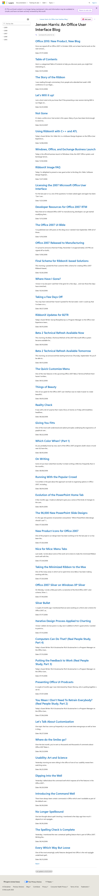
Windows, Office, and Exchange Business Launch (65, 149)
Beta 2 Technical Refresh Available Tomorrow (63, 351)
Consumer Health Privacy (59, 887)
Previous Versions (18, 887)
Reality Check (43, 405)
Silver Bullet (42, 603)
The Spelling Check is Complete (55, 829)
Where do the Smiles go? (50, 739)
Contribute (36, 887)
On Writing (42, 459)
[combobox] (16, 23)
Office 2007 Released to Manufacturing (59, 243)
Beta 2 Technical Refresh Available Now (59, 333)
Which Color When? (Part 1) (52, 441)
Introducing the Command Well (55, 793)
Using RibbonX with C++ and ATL (56, 131)
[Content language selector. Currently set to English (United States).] (11, 881)
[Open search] (89, 3)
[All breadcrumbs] (37, 19)
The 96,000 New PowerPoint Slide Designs (61, 513)
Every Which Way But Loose (52, 847)
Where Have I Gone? (48, 279)
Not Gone (41, 113)
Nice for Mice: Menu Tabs (51, 549)
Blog (27, 887)
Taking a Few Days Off (48, 297)
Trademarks (84, 887)
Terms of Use (75, 887)
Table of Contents (46, 59)
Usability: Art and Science (51, 757)
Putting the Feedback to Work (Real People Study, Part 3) (62, 662)
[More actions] (95, 19)
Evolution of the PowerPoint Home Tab (59, 495)
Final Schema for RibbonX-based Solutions (61, 261)
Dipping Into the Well (48, 775)
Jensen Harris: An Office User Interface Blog (53, 19)
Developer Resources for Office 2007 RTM (61, 207)
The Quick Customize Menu (52, 369)
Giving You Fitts (45, 423)
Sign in (94, 3)
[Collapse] (28, 19)
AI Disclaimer (6, 887)
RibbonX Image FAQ (47, 167)
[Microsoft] (3, 2)
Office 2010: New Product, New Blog (57, 41)
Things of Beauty (45, 387)
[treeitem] (16, 27)
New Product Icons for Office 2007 (56, 531)
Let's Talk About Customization (54, 721)
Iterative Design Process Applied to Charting (63, 621)
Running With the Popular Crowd (56, 477)
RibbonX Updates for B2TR (52, 315)
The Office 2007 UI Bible (50, 225)
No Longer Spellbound (49, 811)
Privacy (44, 887)
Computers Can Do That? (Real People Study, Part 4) (63, 640)
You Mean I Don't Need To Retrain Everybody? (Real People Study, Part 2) (63, 701)
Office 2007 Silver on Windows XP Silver (60, 585)
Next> (37, 864)
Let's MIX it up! (44, 95)
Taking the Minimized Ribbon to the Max (60, 567)
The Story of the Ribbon (50, 77)
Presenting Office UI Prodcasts (54, 682)
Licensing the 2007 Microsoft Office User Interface (60, 187)
